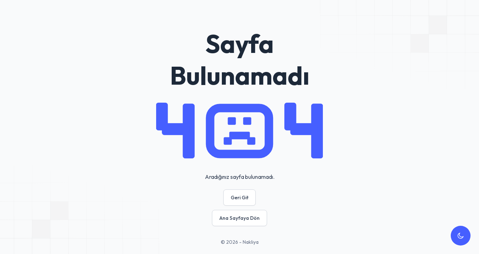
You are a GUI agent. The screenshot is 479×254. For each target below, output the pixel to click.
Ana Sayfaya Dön (239, 218)
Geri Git (239, 197)
